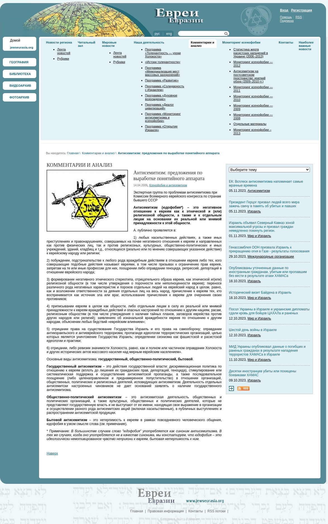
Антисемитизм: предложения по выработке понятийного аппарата (168, 153)
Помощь (286, 17)
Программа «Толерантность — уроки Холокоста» (163, 53)
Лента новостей (63, 51)
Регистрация (301, 10)
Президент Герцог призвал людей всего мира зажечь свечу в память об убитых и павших (264, 204)
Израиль (254, 211)
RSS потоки (216, 511)
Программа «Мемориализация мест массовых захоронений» (162, 71)
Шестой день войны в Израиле (253, 330)
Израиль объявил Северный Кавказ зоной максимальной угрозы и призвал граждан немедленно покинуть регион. (262, 227)
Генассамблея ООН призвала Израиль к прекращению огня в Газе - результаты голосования (269, 249)
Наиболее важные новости (306, 46)
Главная (73, 153)
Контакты (286, 42)
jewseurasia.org (21, 47)
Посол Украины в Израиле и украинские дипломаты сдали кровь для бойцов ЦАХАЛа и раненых (269, 311)
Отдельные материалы (249, 123)
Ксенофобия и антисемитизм (168, 185)
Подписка (287, 20)
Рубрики (63, 58)
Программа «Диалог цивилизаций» (159, 106)
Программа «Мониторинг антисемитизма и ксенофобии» (163, 117)
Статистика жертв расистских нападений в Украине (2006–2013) (250, 53)
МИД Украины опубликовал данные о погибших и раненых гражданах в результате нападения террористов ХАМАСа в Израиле (267, 350)
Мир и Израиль (259, 236)
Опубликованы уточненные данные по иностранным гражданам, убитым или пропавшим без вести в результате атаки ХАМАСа (268, 272)
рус (157, 34)
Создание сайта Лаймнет (179, 519)
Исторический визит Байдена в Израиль (260, 292)
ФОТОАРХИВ (19, 97)
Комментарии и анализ (98, 153)
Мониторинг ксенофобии (241, 42)
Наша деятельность (149, 42)
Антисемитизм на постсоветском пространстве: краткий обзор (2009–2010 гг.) (249, 76)
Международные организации (271, 257)
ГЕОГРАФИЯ (18, 62)
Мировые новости (109, 44)
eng (169, 34)
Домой (15, 40)
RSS (299, 17)
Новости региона (59, 42)
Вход (284, 10)
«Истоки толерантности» (162, 62)
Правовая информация (166, 511)
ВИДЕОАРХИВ (20, 85)
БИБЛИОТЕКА (20, 74)
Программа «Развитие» (162, 80)
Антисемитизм (259, 191)
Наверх (52, 453)
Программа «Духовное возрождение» (161, 97)
